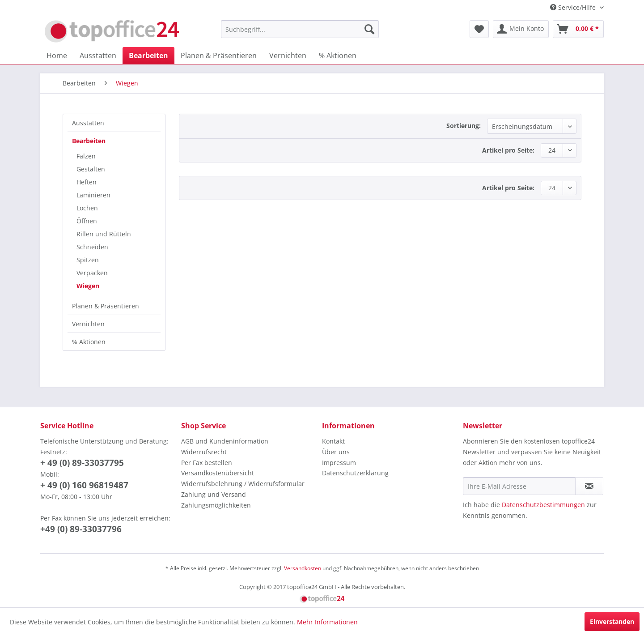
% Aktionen (89, 341)
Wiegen (87, 286)
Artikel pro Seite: (508, 150)
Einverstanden (612, 621)
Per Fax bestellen (206, 462)
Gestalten (90, 169)
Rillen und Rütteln (103, 234)
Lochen (87, 208)
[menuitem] (300, 29)
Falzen (86, 156)
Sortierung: (463, 125)
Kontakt (333, 441)
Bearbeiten (89, 141)
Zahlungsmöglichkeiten (216, 505)
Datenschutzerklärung (355, 473)
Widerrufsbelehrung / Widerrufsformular (243, 483)
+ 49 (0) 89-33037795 (82, 463)
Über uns (336, 452)
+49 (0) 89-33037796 (81, 529)
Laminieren (93, 195)
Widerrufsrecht (204, 452)
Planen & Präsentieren (105, 306)
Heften (86, 182)
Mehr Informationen (327, 622)
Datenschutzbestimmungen (543, 504)
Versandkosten (302, 568)
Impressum (339, 462)
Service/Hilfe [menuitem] (573, 7)
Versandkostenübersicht (217, 473)
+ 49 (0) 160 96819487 (84, 485)
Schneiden (92, 247)
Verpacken (92, 273)
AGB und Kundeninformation (224, 441)
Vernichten (88, 324)
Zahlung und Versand (213, 494)
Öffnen (86, 221)
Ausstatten (88, 123)
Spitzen (87, 260)
